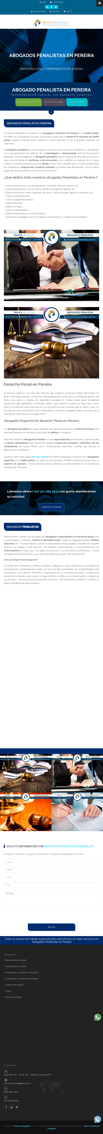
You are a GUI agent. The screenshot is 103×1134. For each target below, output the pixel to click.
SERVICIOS (55, 11)
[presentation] (24, 917)
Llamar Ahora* (77, 102)
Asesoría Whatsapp (28, 102)
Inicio (43, 2)
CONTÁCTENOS (57, 2)
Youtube (11, 1107)
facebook (6, 1107)
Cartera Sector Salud (14, 985)
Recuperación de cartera (16, 960)
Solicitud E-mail (54, 102)
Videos (68, 11)
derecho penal (39, 456)
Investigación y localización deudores (21, 972)
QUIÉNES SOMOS (38, 11)
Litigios (8, 991)
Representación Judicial (15, 966)
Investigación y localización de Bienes (21, 979)
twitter (17, 1107)
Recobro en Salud (13, 997)
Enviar (51, 927)
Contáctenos (51, 507)
